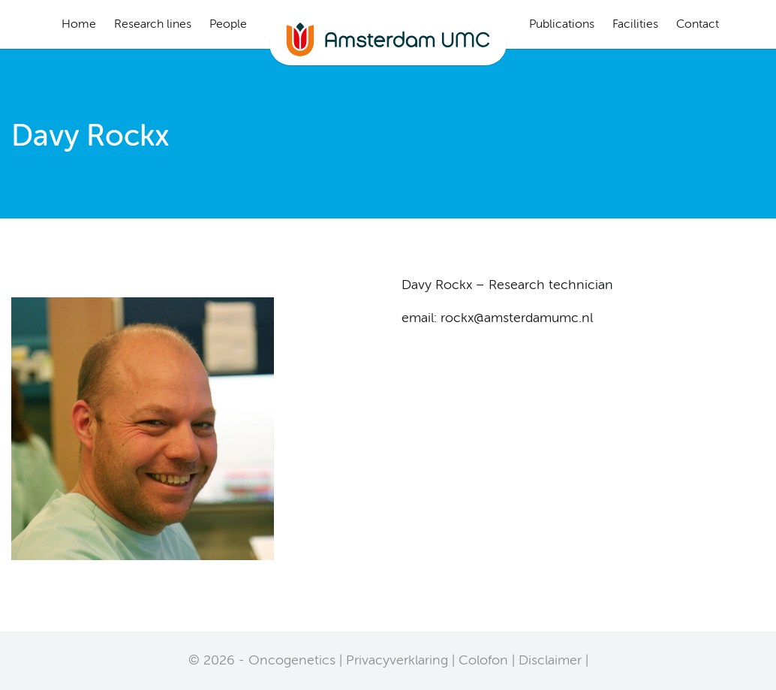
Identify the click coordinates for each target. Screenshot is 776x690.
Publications (561, 25)
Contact (697, 25)
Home (79, 25)
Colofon (483, 660)
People (228, 25)
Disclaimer (550, 660)
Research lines (152, 25)
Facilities (635, 25)
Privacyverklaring (397, 660)
